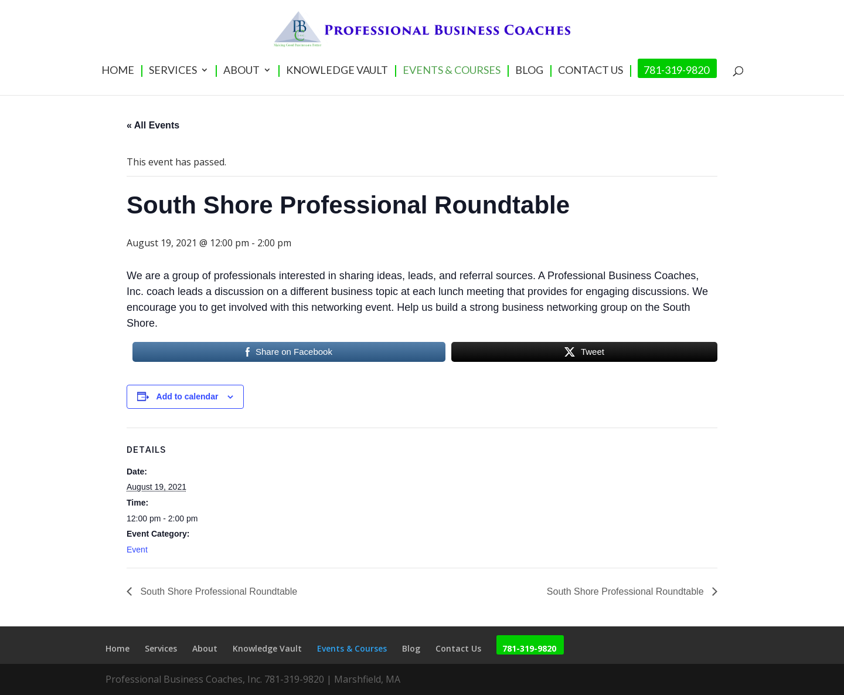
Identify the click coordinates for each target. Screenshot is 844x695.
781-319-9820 (676, 71)
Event (137, 549)
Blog (529, 71)
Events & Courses (452, 71)
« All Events (153, 125)
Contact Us (590, 71)
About (241, 71)
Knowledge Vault (337, 71)
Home (117, 71)
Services (173, 71)
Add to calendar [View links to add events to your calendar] (187, 396)
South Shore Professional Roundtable (217, 591)
